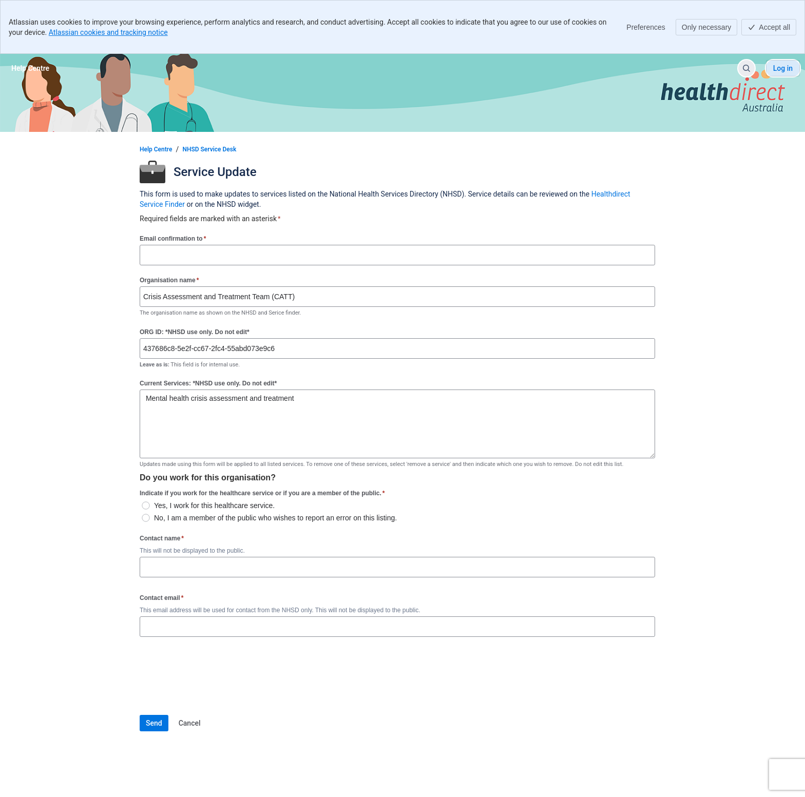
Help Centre (156, 149)
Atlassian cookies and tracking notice (108, 32)
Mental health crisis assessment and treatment (397, 424)
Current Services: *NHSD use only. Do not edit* (208, 383)
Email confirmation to (173, 238)
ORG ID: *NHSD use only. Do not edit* (195, 332)
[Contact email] (397, 626)
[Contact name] (397, 567)
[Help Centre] (30, 68)
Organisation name (169, 280)
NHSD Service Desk (209, 149)
